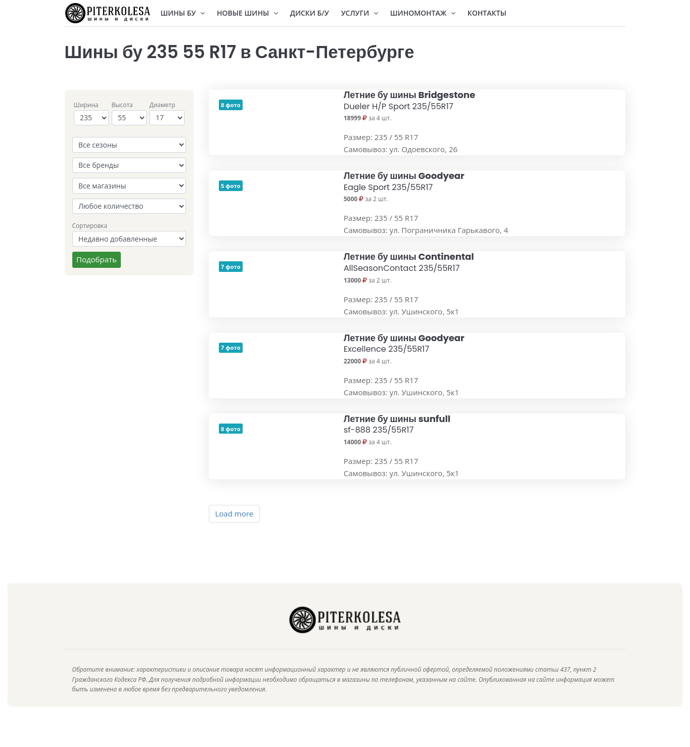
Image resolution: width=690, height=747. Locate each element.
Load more (234, 513)
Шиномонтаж (422, 13)
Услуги (359, 13)
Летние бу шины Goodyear (404, 181)
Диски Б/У (309, 13)
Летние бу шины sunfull (397, 424)
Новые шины (247, 13)
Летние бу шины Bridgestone (409, 100)
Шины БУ (183, 13)
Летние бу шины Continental (409, 262)
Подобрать (96, 259)
